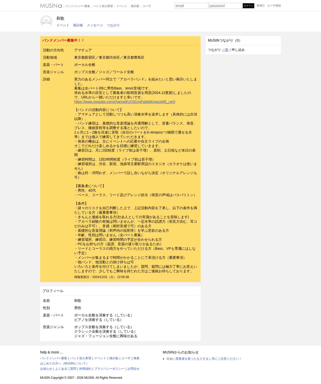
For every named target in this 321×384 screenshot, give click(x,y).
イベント (121, 6)
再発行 (261, 5)
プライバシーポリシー (109, 368)
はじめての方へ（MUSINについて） (64, 363)
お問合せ (133, 368)
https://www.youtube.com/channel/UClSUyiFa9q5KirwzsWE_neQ (124, 102)
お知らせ (46, 368)
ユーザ (147, 6)
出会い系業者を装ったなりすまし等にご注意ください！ (204, 358)
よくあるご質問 (65, 368)
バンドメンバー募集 (77, 6)
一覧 (225, 50)
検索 (136, 358)
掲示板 (135, 6)
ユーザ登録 (274, 5)
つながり (113, 25)
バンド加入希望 (103, 6)
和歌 (60, 18)
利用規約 (85, 368)
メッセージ (95, 25)
